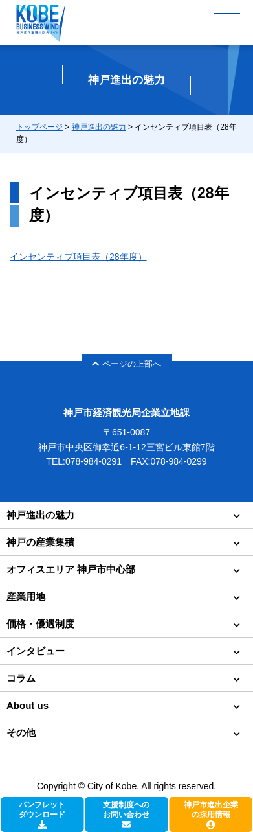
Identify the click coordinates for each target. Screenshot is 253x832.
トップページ (39, 127)
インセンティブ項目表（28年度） (78, 256)
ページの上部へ (126, 364)
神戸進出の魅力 (99, 127)
